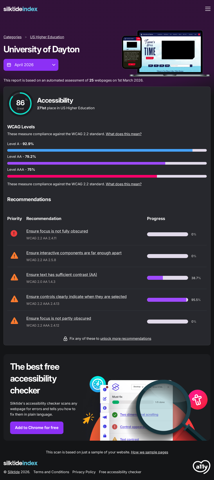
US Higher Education (47, 37)
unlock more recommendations (125, 338)
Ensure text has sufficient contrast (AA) (61, 274)
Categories (13, 37)
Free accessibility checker (120, 472)
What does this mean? (124, 134)
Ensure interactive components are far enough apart (74, 253)
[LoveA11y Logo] (201, 468)
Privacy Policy (84, 472)
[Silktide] (21, 9)
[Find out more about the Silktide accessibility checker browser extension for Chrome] (107, 397)
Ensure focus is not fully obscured (57, 231)
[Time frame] (31, 65)
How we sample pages (149, 452)
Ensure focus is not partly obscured (58, 318)
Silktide (14, 472)
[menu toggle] (208, 9)
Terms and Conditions (51, 472)
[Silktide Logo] (21, 463)
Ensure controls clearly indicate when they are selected (76, 296)
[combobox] (31, 65)
